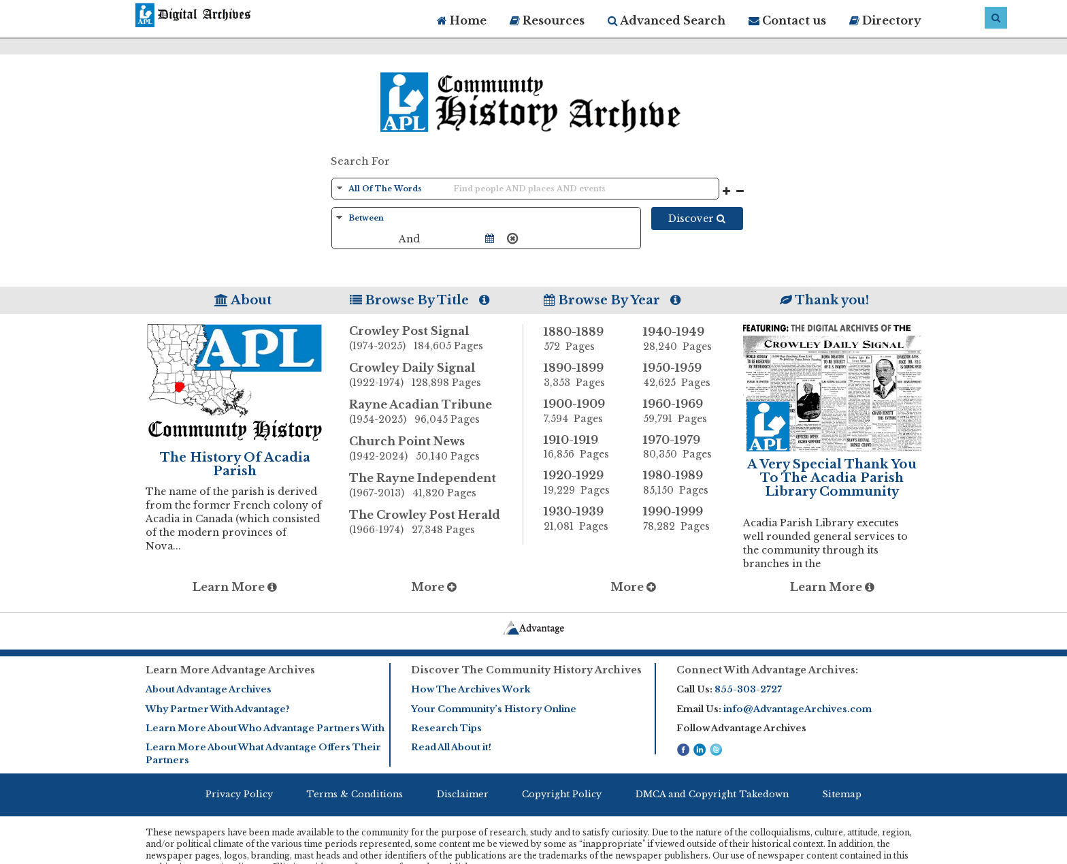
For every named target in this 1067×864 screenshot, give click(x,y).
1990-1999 (682, 519)
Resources (547, 20)
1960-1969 (682, 411)
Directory (885, 20)
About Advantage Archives (209, 689)
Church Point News (436, 449)
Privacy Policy (239, 794)
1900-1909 (583, 411)
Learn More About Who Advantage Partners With (265, 728)
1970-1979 (682, 447)
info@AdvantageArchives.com (797, 709)
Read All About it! (451, 747)
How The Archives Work (470, 689)
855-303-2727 (748, 689)
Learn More (235, 587)
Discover (696, 218)
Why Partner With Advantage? (218, 709)
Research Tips (446, 728)
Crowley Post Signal (436, 339)
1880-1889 (583, 339)
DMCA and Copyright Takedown (712, 794)
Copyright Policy (562, 794)
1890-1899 (583, 375)
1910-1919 (583, 447)
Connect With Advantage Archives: (767, 670)
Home (462, 20)
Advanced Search (666, 20)
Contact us (787, 20)
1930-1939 (583, 519)
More (434, 587)
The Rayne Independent (436, 486)
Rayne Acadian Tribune (436, 413)
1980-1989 (682, 482)
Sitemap (841, 794)
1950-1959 (682, 375)
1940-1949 (682, 339)
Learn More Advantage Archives (230, 670)
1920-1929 (583, 482)
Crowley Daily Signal (436, 376)
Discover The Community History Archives (526, 670)
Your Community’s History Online (493, 709)
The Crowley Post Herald (436, 523)
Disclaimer (463, 794)
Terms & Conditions (354, 794)
